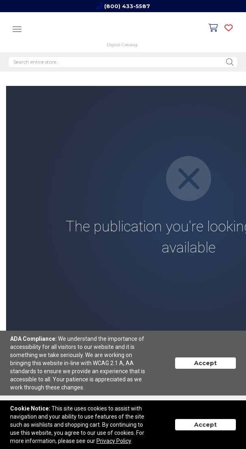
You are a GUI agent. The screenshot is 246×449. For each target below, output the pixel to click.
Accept (205, 363)
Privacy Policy (113, 441)
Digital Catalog (122, 44)
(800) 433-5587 (127, 6)
